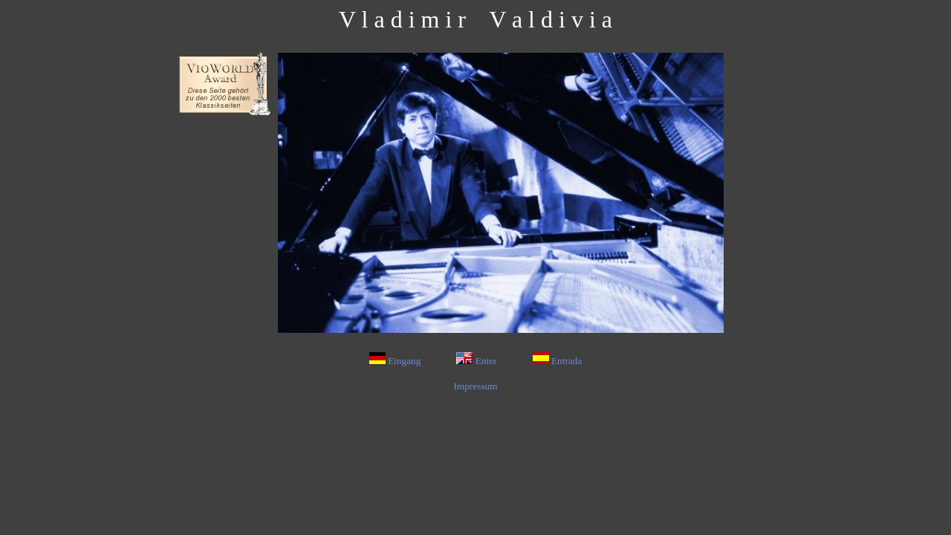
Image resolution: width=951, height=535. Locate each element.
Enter (476, 360)
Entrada (557, 360)
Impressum (475, 386)
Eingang (395, 360)
